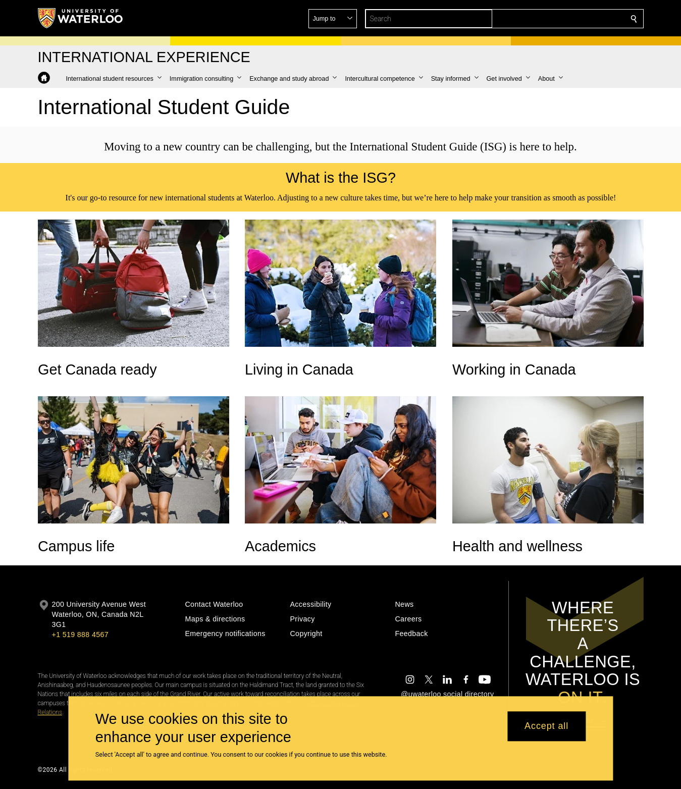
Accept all (546, 726)
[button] (561, 19)
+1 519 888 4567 (80, 634)
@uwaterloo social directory (447, 694)
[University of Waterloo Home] (81, 18)
